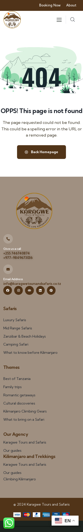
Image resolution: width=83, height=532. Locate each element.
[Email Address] (8, 269)
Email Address (13, 279)
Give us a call (12, 249)
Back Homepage (41, 152)
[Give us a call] (8, 239)
